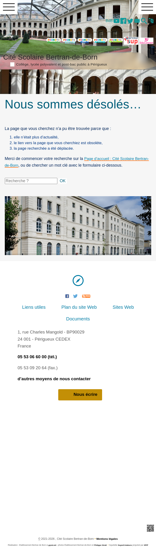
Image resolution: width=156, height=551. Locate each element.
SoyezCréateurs (125, 535)
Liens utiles (22, 308)
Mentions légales (107, 529)
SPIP (147, 535)
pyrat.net (51, 535)
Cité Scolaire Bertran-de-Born (78, 60)
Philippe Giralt (100, 535)
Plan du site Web (62, 308)
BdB (104, 21)
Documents (134, 308)
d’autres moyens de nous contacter (54, 368)
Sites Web (100, 308)
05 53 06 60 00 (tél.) (37, 346)
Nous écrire (80, 385)
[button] (143, 22)
